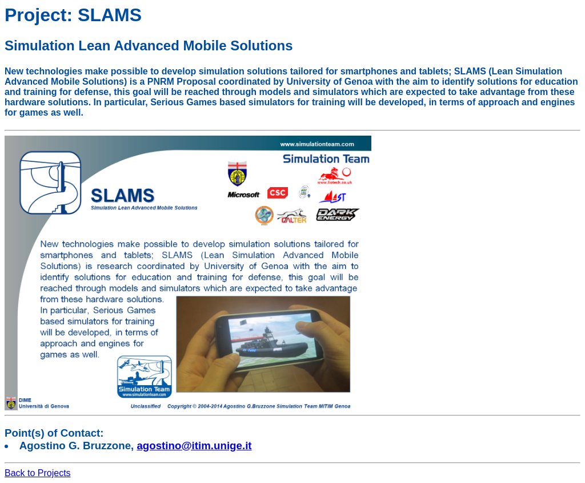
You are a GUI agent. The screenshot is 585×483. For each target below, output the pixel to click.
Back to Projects (38, 473)
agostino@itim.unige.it (194, 446)
